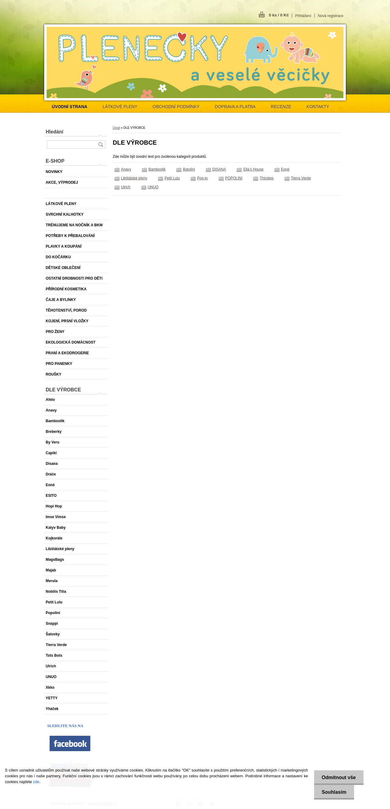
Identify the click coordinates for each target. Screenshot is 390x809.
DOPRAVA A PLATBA (235, 106)
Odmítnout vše (339, 777)
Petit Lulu (172, 178)
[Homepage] (69, 107)
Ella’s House (253, 169)
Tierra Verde (301, 178)
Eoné (285, 169)
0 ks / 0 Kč (279, 15)
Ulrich (125, 187)
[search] (101, 144)
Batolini (189, 169)
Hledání (54, 131)
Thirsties (266, 178)
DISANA (219, 169)
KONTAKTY (318, 106)
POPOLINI (234, 178)
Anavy (126, 169)
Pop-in (202, 178)
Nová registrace (330, 16)
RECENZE (281, 106)
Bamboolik (156, 169)
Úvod (116, 127)
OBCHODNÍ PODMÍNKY (176, 106)
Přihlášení (303, 16)
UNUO (153, 187)
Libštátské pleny (134, 178)
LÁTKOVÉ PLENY (120, 106)
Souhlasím (334, 792)
